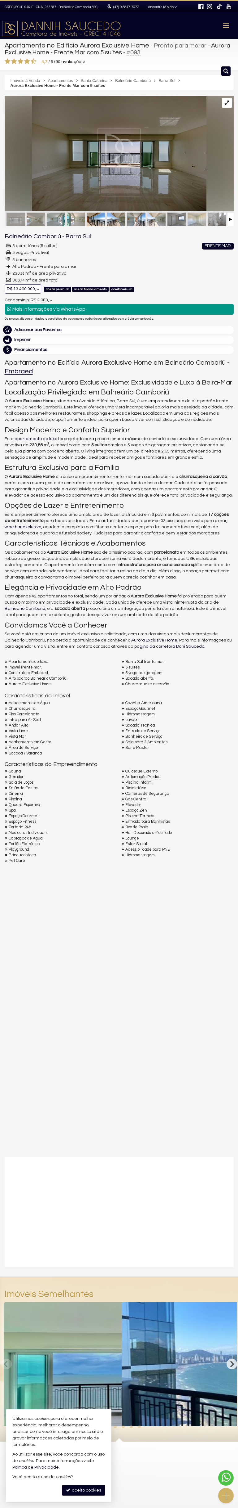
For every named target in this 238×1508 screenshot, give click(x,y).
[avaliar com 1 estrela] (8, 60)
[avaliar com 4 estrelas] (27, 60)
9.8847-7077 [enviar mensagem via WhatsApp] (125, 7)
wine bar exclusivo (23, 525)
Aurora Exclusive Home (154, 639)
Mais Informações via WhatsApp (46, 307)
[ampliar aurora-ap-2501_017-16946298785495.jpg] (105, 153)
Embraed (19, 369)
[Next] (232, 1362)
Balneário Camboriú (28, 235)
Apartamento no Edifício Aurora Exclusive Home (73, 45)
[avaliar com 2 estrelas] (14, 60)
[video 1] (119, 1209)
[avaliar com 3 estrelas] (21, 60)
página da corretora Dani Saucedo (169, 645)
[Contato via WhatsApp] (226, 1478)
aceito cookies (83, 1490)
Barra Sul (67, 235)
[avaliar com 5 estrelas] (34, 60)
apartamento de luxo (36, 437)
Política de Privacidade (35, 1467)
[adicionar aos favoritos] (228, 1414)
